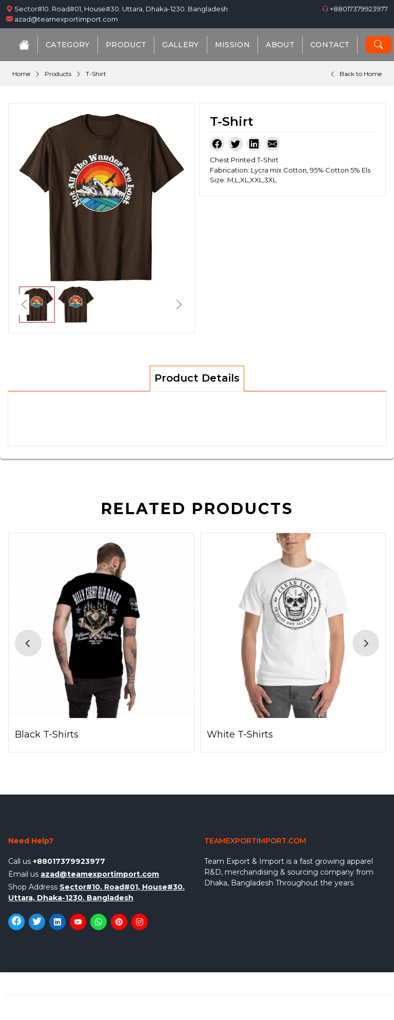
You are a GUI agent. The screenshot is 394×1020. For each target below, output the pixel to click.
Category (68, 44)
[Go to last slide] (28, 643)
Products (58, 74)
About (280, 44)
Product (126, 44)
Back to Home (361, 74)
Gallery (180, 44)
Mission (232, 44)
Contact (329, 44)
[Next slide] (365, 643)
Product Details (197, 378)
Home (21, 74)
